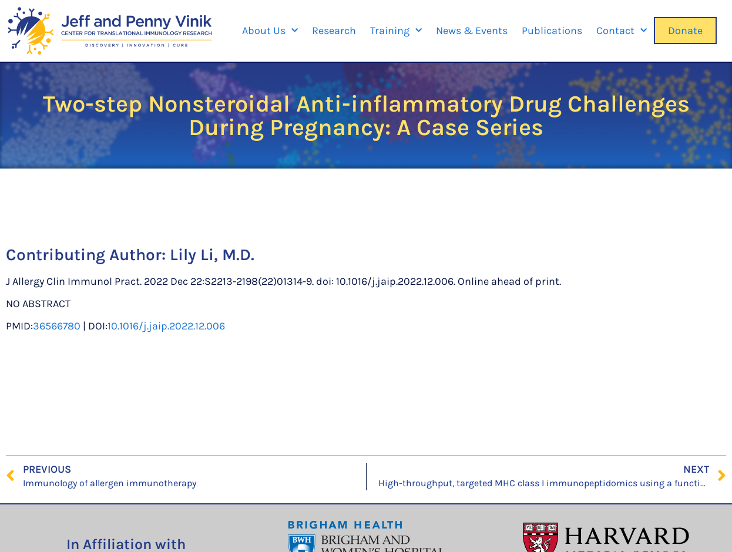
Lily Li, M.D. (212, 254)
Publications (552, 30)
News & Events (472, 30)
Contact (621, 31)
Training (396, 31)
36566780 (56, 325)
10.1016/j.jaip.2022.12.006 (166, 325)
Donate (685, 30)
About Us (270, 31)
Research (334, 30)
